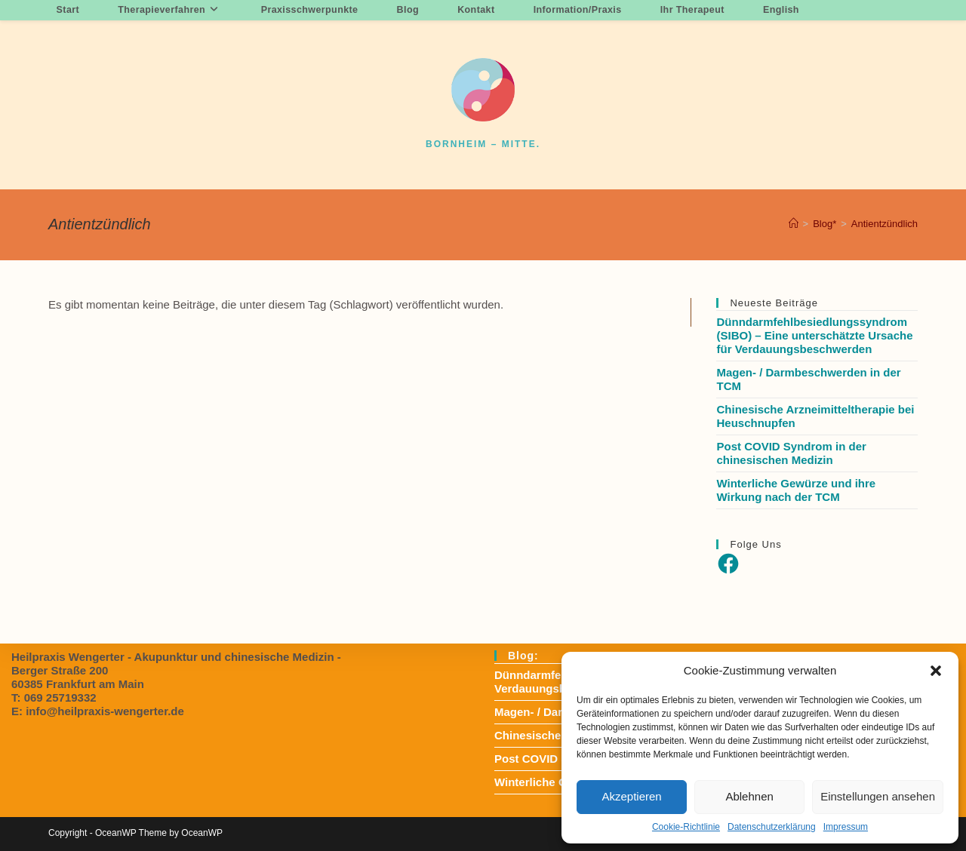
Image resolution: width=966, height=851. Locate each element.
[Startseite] (793, 223)
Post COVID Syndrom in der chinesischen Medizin (791, 453)
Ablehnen (749, 796)
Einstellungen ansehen (877, 796)
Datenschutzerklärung (772, 827)
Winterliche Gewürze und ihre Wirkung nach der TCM (795, 490)
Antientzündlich (884, 223)
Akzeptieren (631, 796)
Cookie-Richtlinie (686, 827)
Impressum (845, 827)
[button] (935, 670)
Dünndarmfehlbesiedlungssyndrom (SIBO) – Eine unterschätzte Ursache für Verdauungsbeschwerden (814, 335)
